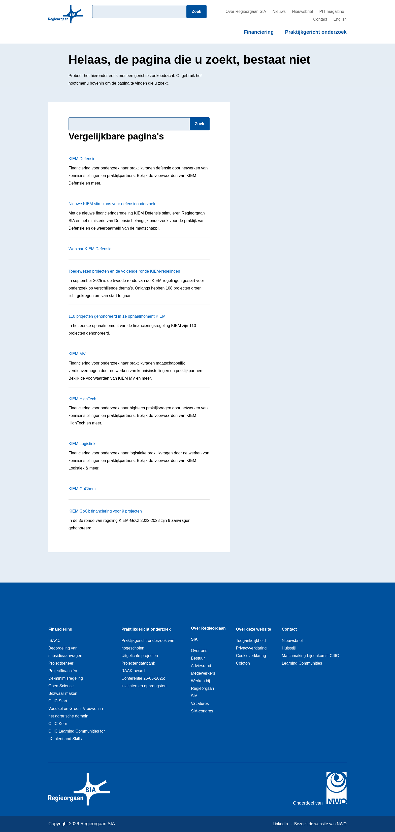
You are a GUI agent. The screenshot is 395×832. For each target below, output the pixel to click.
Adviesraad (201, 666)
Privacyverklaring (251, 648)
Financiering (259, 32)
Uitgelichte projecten (139, 656)
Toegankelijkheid (251, 640)
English (340, 19)
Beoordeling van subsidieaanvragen (65, 652)
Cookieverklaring (251, 656)
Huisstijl (288, 648)
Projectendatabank (138, 663)
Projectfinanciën (62, 671)
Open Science (61, 686)
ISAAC (54, 640)
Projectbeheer (61, 663)
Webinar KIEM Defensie (90, 249)
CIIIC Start (57, 701)
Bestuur (198, 658)
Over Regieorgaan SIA (245, 11)
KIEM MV (77, 354)
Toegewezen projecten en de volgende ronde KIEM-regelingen (124, 271)
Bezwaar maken (62, 693)
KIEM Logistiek (82, 444)
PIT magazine (331, 11)
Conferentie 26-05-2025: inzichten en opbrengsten (144, 682)
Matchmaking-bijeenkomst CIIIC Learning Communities (310, 659)
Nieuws (278, 11)
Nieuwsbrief (302, 11)
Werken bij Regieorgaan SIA (202, 688)
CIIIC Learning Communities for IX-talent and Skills (76, 735)
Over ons (199, 650)
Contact (320, 19)
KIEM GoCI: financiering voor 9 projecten (105, 511)
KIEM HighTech (82, 399)
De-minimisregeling (65, 678)
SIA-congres (202, 711)
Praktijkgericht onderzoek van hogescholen (147, 644)
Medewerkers (203, 673)
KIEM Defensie (82, 159)
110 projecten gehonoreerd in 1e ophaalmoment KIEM (117, 316)
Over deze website (253, 629)
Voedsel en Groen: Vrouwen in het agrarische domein (75, 712)
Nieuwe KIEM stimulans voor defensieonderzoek (112, 204)
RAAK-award (133, 671)
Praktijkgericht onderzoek (316, 32)
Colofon (243, 663)
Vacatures (200, 703)
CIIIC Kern (57, 723)
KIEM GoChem (82, 489)
